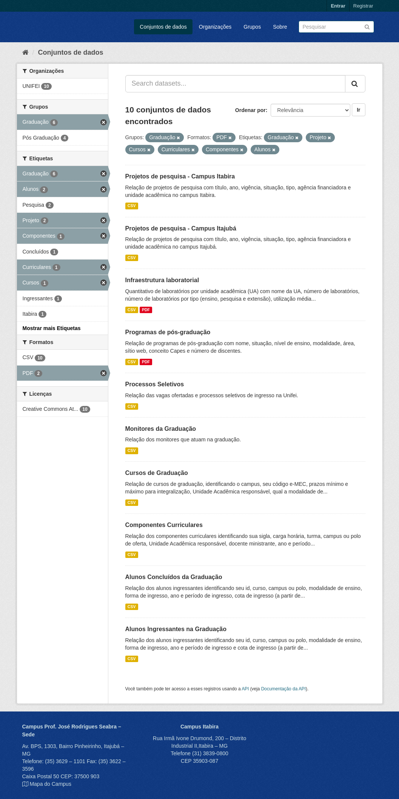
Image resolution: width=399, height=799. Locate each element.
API (245, 688)
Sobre (280, 27)
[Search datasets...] (235, 83)
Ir (358, 110)
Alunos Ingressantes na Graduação (176, 629)
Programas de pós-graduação (168, 332)
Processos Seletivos (154, 384)
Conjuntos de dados (163, 27)
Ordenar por (250, 110)
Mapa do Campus (50, 784)
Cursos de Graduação (156, 473)
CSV (132, 206)
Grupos (252, 27)
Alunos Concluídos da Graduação (173, 577)
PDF (146, 309)
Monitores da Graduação (160, 429)
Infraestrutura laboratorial (162, 280)
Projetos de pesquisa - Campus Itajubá (180, 228)
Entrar (338, 6)
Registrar (363, 6)
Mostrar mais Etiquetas (52, 328)
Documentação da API (283, 688)
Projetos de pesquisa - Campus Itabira (180, 176)
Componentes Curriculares (164, 525)
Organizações (215, 27)
